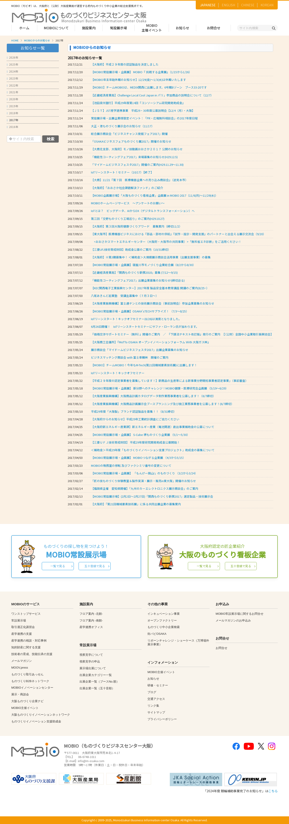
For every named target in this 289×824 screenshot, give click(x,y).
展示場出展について (92, 668)
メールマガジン (21, 660)
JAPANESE (208, 5)
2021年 (12, 92)
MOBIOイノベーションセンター (32, 687)
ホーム (24, 27)
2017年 (12, 120)
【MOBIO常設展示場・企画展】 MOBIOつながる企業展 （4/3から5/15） (138, 457)
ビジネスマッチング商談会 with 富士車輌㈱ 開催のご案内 (129, 357)
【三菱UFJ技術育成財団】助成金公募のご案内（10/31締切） (131, 249)
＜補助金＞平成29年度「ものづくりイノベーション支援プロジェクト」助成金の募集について (152, 450)
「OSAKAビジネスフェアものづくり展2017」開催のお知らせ (131, 141)
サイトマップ (156, 712)
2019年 (12, 106)
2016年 (12, 127)
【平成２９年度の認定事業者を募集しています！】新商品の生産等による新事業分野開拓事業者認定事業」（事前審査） (169, 380)
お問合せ (213, 27)
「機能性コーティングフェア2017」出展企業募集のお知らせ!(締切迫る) (138, 280)
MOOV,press (19, 667)
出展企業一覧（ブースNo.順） (99, 681)
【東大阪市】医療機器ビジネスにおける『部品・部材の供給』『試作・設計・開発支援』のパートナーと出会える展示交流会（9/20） (178, 234)
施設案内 (89, 27)
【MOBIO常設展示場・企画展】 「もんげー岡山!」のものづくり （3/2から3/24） (144, 473)
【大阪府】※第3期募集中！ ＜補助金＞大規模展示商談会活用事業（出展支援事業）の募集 (151, 257)
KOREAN (267, 5)
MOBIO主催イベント (152, 27)
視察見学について (91, 654)
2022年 (12, 85)
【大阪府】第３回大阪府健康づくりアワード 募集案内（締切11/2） (136, 226)
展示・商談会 (20, 694)
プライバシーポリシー (162, 719)
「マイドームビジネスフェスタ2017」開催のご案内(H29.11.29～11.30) (137, 164)
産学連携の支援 (21, 633)
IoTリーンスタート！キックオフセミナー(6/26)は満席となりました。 (136, 319)
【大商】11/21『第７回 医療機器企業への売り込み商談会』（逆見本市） (139, 180)
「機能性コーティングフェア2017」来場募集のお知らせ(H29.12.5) (134, 157)
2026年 (12, 57)
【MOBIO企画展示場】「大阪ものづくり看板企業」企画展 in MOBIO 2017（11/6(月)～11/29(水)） (154, 195)
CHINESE (247, 5)
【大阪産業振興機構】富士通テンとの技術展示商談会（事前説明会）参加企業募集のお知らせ (152, 303)
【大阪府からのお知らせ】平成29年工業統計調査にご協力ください (135, 419)
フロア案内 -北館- (91, 613)
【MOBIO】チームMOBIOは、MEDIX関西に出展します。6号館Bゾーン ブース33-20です (149, 87)
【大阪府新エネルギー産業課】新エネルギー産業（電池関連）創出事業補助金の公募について (152, 427)
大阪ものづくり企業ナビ (27, 701)
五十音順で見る (94, 566)
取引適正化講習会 (23, 627)
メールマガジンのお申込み (233, 620)
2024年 (12, 71)
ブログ (151, 692)
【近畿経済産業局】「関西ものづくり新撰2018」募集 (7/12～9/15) (134, 272)
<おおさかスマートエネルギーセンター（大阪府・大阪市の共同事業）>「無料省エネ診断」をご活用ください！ (166, 241)
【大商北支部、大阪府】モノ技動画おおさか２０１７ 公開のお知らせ (137, 149)
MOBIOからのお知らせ (37, 40)
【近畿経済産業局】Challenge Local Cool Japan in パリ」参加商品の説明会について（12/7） (152, 95)
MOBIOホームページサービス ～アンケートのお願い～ (128, 203)
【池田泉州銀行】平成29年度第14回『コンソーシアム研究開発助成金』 (138, 103)
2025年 (12, 64)
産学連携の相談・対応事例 (29, 640)
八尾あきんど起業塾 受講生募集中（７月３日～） (124, 296)
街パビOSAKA (156, 633)
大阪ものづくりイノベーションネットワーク (40, 714)
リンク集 (153, 705)
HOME (15, 40)
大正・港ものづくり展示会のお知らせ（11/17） (122, 126)
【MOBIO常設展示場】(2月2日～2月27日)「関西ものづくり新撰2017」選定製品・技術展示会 (152, 496)
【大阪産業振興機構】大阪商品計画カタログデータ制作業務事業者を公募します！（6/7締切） (153, 396)
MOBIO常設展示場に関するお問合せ (239, 613)
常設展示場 (118, 27)
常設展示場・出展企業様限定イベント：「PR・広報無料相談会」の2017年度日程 (144, 118)
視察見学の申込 (89, 661)
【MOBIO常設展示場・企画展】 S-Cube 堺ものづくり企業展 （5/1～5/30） (140, 434)
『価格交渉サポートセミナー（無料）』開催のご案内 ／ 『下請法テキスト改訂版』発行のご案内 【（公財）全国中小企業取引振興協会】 (182, 334)
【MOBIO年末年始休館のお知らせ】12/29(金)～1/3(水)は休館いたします (138, 79)
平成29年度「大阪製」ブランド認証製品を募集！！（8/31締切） (133, 411)
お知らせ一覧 (33, 48)
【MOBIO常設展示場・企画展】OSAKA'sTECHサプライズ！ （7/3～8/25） (140, 311)
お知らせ (182, 27)
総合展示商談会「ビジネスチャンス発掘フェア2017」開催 (129, 134)
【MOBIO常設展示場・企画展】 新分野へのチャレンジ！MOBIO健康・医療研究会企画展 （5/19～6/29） (159, 388)
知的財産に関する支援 (26, 647)
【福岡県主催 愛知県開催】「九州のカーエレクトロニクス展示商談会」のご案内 (144, 488)
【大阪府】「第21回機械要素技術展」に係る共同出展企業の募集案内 (136, 504)
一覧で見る (57, 566)
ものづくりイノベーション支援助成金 (36, 721)
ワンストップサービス (26, 613)
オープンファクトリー (162, 620)
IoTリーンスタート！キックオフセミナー (117, 373)
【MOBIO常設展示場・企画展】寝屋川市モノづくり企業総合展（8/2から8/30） (143, 265)
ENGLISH (228, 5)
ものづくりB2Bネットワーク (30, 681)
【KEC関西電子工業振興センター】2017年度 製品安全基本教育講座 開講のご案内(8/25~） (150, 288)
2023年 (12, 78)
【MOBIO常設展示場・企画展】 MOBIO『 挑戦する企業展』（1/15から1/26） (141, 72)
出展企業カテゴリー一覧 (95, 675)
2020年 (12, 99)
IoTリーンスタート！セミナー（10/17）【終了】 (122, 172)
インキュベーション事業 (163, 613)
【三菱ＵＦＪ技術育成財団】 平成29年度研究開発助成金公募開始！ (135, 442)
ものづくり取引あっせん (27, 674)
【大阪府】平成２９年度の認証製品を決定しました (124, 64)
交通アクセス (156, 699)
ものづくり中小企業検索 (163, 627)
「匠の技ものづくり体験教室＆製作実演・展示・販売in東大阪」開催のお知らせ (143, 481)
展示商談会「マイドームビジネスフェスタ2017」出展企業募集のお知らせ (139, 350)
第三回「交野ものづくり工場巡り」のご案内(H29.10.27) (127, 218)
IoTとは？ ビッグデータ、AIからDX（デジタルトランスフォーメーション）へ (143, 211)
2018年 (12, 113)
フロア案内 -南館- (91, 620)
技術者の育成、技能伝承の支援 (31, 654)
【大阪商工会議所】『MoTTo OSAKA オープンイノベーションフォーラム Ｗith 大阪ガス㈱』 (150, 342)
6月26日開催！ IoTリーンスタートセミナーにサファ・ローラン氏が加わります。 (145, 326)
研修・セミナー (157, 685)
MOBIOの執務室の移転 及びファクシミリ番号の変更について (131, 465)
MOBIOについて (56, 27)
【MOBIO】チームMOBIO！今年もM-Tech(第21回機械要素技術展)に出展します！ (144, 365)
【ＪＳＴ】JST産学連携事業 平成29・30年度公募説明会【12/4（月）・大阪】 (143, 110)
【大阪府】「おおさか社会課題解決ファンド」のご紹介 (127, 188)
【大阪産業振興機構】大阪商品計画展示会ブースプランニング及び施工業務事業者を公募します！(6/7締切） (162, 404)
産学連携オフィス (91, 627)
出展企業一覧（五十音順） (97, 688)
